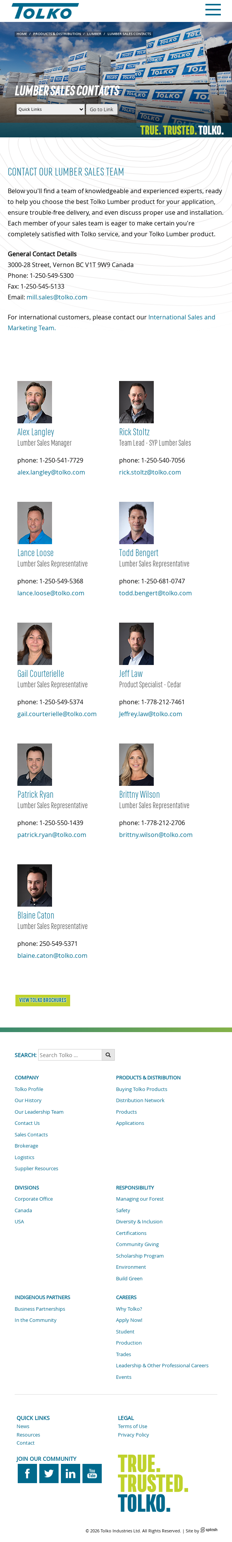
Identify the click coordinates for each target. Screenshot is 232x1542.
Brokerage (26, 1145)
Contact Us (27, 1122)
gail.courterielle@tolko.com (57, 714)
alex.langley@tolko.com (51, 472)
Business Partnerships (40, 1308)
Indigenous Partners (42, 1297)
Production (129, 1342)
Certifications (131, 1233)
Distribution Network (140, 1100)
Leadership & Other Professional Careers (162, 1365)
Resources (28, 1434)
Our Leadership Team (39, 1111)
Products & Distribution (57, 34)
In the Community (36, 1319)
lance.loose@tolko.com (50, 593)
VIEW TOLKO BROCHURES (42, 1000)
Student (125, 1331)
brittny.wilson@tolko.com (156, 834)
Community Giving (137, 1244)
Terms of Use (132, 1426)
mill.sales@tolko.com (57, 297)
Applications (130, 1122)
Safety (123, 1210)
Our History (28, 1100)
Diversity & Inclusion (139, 1221)
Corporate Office (34, 1198)
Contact (26, 1442)
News (23, 1426)
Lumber (94, 34)
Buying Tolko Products (141, 1089)
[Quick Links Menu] (51, 109)
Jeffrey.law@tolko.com (150, 714)
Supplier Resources (36, 1168)
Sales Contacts (31, 1134)
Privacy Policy (133, 1434)
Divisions (27, 1187)
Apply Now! (129, 1319)
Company (27, 1077)
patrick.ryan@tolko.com (51, 834)
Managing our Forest (140, 1198)
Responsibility (135, 1187)
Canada (23, 1210)
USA (19, 1221)
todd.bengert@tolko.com (155, 593)
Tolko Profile (29, 1089)
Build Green (129, 1278)
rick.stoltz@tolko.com (150, 472)
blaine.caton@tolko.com (52, 955)
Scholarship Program (140, 1255)
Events (123, 1376)
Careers (126, 1297)
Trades (123, 1354)
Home (22, 34)
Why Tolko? (129, 1308)
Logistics (24, 1157)
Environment (131, 1266)
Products (126, 1111)
